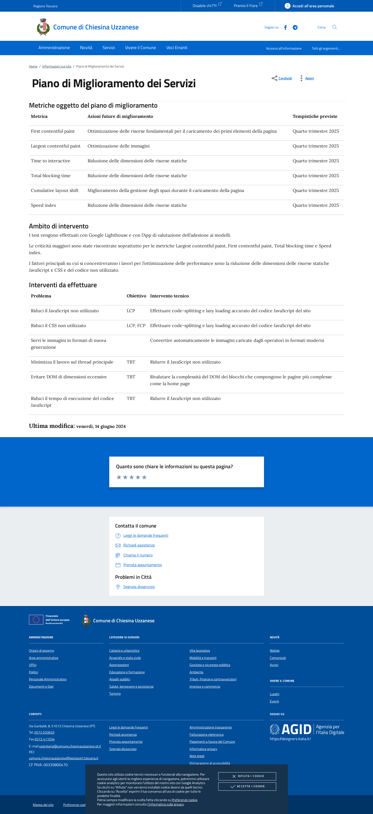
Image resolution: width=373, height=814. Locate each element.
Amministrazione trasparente (211, 727)
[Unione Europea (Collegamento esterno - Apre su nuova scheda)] (50, 620)
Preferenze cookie (184, 799)
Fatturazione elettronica (207, 734)
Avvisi (274, 664)
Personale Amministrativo (47, 679)
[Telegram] (293, 27)
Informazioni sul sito (56, 66)
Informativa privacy (203, 749)
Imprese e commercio (205, 686)
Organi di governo (41, 650)
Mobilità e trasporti (203, 657)
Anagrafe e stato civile (125, 657)
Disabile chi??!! (207, 5)
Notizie (275, 650)
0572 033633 (44, 732)
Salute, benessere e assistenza (131, 686)
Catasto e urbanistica (124, 650)
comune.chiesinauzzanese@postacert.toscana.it (63, 758)
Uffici (32, 664)
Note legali (197, 756)
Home (33, 66)
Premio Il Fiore (248, 5)
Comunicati (278, 657)
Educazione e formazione (127, 672)
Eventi (274, 701)
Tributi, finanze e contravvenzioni (213, 679)
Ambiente (196, 672)
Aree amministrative (43, 657)
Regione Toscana (45, 6)
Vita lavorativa (200, 650)
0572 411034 (45, 739)
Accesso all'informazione (283, 48)
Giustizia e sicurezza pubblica (210, 664)
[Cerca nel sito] (334, 27)
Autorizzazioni (119, 664)
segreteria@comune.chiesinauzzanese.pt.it (70, 746)
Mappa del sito (43, 804)
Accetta (247, 786)
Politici (33, 672)
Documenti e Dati (41, 686)
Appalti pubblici (119, 679)
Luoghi (274, 694)
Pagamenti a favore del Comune (212, 741)
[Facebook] (283, 27)
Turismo (115, 693)
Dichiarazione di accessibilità (210, 763)
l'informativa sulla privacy (165, 804)
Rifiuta (247, 776)
